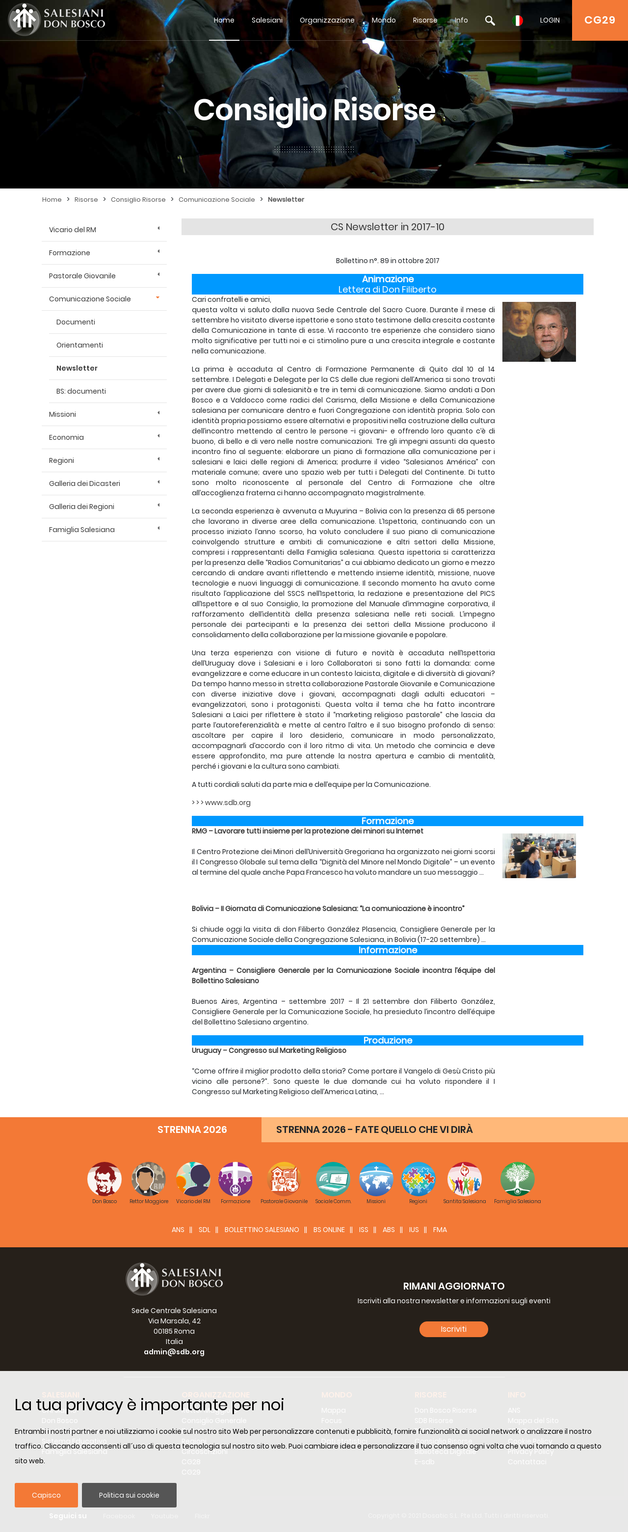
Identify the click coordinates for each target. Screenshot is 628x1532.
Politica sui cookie (129, 1495)
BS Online (329, 1230)
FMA (440, 1230)
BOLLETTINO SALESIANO (262, 1230)
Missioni (62, 414)
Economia (66, 437)
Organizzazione (327, 20)
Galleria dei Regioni (81, 506)
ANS (178, 1230)
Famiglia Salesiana (82, 530)
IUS (414, 1230)
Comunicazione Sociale (217, 199)
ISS (363, 1230)
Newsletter (286, 199)
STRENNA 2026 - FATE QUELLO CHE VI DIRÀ (374, 1129)
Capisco (46, 1495)
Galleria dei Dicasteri (84, 483)
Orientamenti (79, 345)
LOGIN (550, 20)
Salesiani (267, 20)
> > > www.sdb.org (221, 802)
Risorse (425, 20)
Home (224, 20)
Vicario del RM (72, 230)
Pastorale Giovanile (82, 276)
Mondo (384, 20)
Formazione (69, 253)
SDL (204, 1230)
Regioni (61, 460)
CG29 (600, 19)
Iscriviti (454, 1329)
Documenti (75, 322)
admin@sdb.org (174, 1352)
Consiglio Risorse (138, 199)
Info (461, 20)
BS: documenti (81, 391)
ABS (389, 1230)
